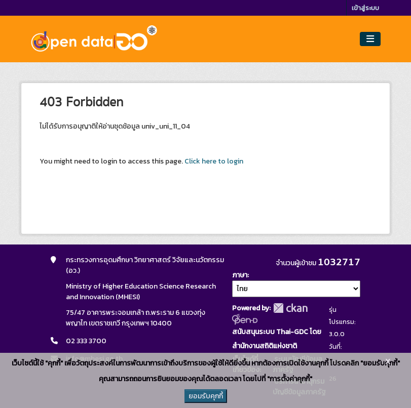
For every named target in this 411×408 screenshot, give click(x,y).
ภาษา (239, 275)
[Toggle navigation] (370, 39)
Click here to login (213, 161)
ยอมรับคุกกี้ (206, 396)
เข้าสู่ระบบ (365, 8)
